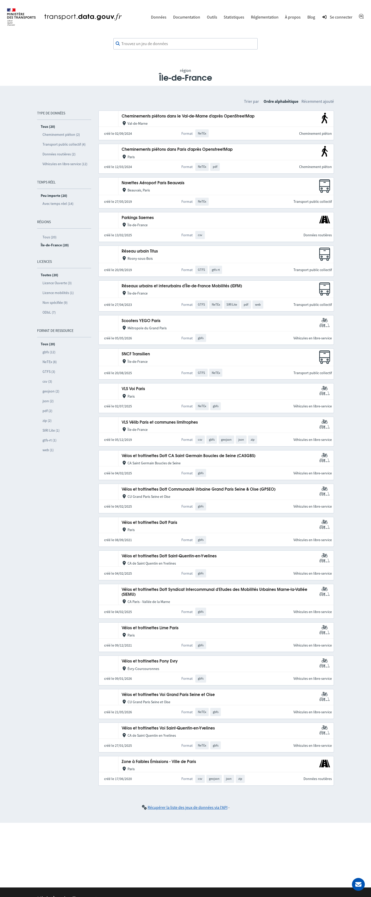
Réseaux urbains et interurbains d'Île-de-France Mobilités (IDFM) (182, 286)
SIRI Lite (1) (51, 430)
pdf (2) (47, 410)
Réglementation (265, 17)
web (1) (48, 450)
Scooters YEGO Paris (141, 321)
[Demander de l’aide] (358, 884)
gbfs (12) (49, 352)
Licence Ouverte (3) (57, 283)
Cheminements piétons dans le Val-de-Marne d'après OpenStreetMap (188, 116)
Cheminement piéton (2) (61, 134)
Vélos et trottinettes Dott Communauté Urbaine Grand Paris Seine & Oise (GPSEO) (198, 489)
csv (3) (47, 381)
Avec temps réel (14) (58, 203)
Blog (311, 17)
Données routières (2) (59, 154)
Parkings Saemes (138, 218)
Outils (212, 17)
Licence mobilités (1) (58, 292)
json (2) (48, 401)
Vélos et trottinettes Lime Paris (150, 628)
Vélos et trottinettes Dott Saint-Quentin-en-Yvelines (169, 556)
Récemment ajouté (317, 101)
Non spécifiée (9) (55, 302)
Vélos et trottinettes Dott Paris (149, 523)
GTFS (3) (49, 371)
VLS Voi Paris (133, 389)
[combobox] (185, 43)
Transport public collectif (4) (64, 144)
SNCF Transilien (136, 354)
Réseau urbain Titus (140, 251)
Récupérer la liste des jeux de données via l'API (187, 807)
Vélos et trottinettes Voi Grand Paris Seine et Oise (168, 695)
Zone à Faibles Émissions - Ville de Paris (159, 762)
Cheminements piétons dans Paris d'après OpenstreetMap (177, 150)
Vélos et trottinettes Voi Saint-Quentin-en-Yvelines (168, 728)
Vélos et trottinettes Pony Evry (150, 661)
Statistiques (234, 17)
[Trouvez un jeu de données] (185, 43)
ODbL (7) (49, 312)
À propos (293, 17)
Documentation (186, 17)
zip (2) (47, 420)
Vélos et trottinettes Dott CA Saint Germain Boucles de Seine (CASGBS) (188, 456)
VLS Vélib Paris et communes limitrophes (160, 422)
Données (158, 17)
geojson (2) (51, 391)
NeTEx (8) (50, 361)
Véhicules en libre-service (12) (65, 164)
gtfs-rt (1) (49, 440)
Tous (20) (49, 237)
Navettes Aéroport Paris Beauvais (153, 183)
